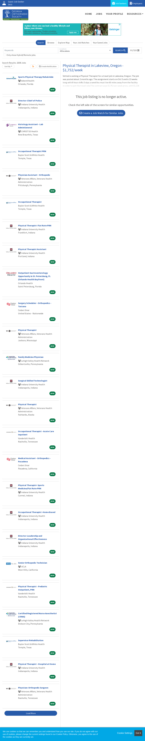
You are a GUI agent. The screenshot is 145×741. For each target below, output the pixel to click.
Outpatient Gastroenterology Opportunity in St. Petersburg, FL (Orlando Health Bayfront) (34, 276)
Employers (136, 3)
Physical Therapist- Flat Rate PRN (34, 225)
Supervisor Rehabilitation (30, 640)
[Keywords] (30, 50)
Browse (50, 42)
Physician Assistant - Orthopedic (34, 175)
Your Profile (114, 13)
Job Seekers (119, 3)
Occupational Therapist (30, 201)
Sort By (7, 66)
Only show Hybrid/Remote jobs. (21, 55)
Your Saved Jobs (100, 42)
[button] (135, 50)
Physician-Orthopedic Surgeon (33, 687)
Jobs (99, 13)
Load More (31, 713)
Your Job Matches (81, 42)
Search (40, 42)
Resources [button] (134, 13)
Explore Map (64, 42)
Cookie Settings (124, 733)
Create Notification (48, 66)
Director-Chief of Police (30, 100)
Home (88, 13)
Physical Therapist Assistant (32, 249)
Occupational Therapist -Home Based (36, 512)
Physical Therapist (27, 330)
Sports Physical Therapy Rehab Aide (35, 77)
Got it (138, 733)
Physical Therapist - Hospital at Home (37, 664)
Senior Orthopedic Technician (32, 562)
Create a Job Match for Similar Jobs (101, 113)
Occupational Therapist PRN (32, 151)
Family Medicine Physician (30, 357)
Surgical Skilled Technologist (32, 380)
